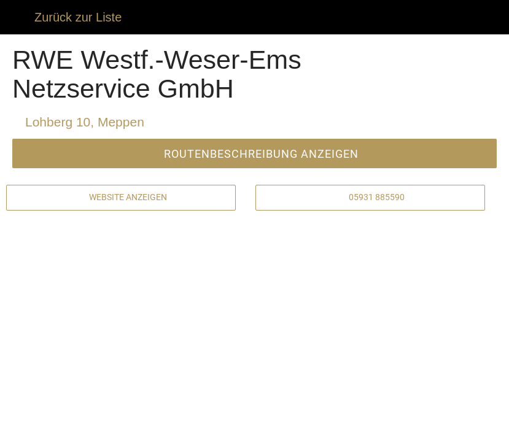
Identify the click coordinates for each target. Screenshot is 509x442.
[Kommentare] (91, 427)
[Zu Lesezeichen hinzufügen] (417, 427)
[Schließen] (17, 17)
